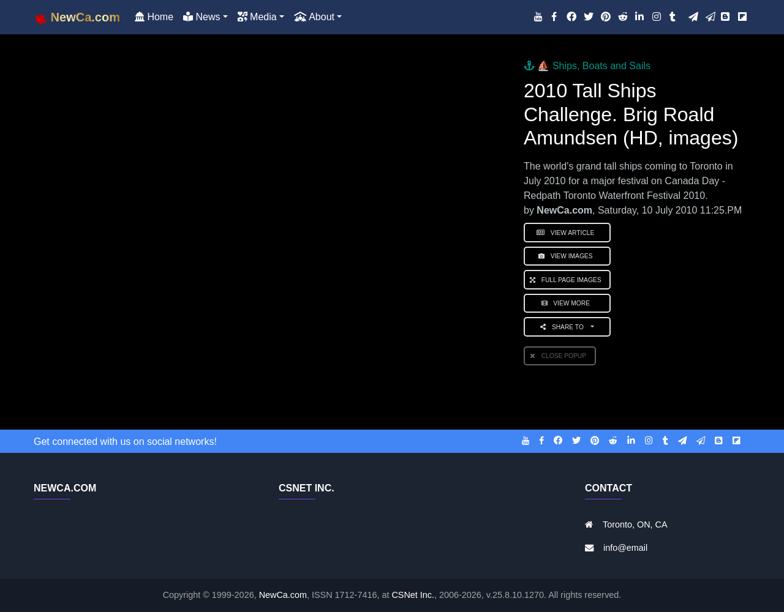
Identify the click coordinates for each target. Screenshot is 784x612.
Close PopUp (560, 356)
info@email (625, 548)
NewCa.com (283, 595)
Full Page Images (567, 280)
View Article (567, 233)
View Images (567, 256)
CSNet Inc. (412, 595)
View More (567, 303)
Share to (564, 327)
